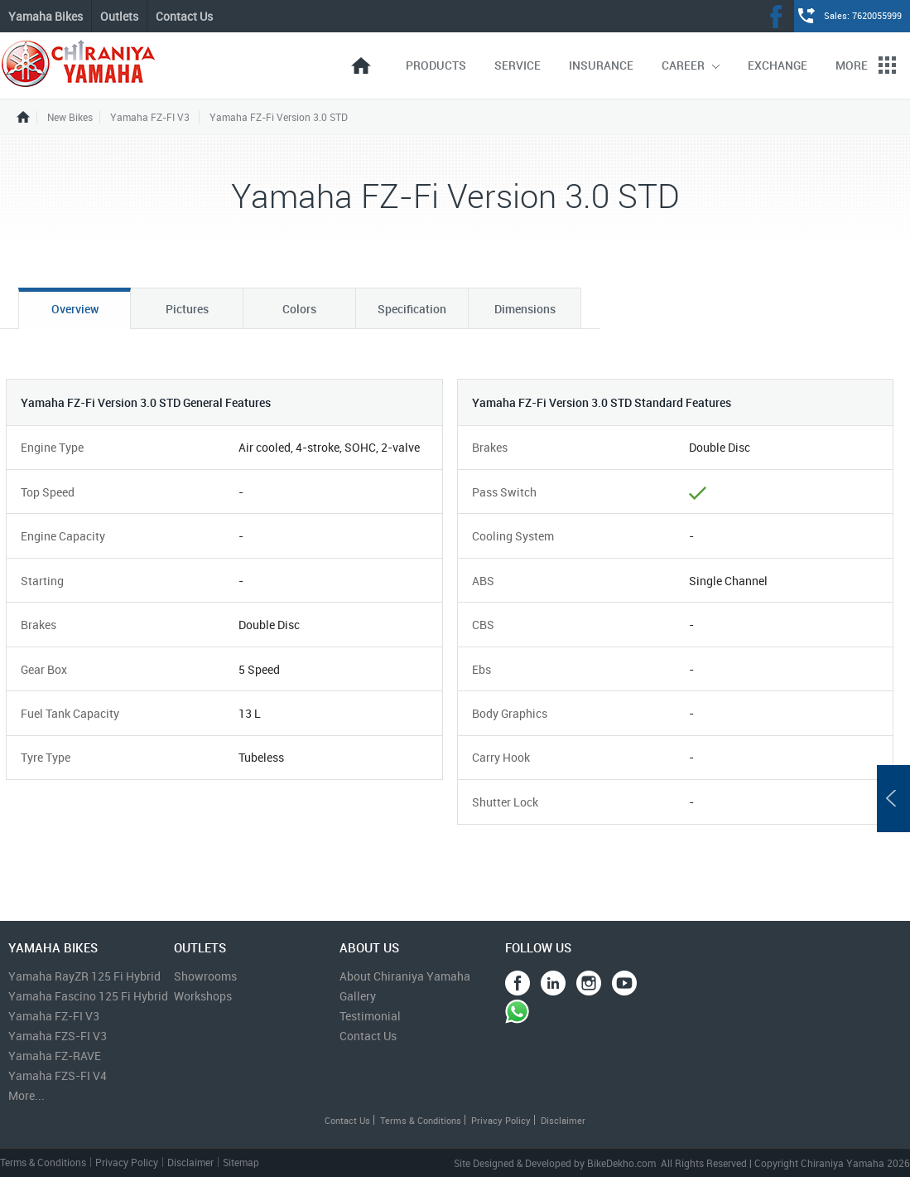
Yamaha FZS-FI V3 (57, 1036)
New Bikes (70, 117)
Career (691, 65)
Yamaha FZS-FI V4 (57, 1075)
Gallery (357, 996)
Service (517, 65)
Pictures (187, 309)
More (865, 65)
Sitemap (241, 1162)
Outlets (119, 16)
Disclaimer (563, 1120)
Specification (412, 309)
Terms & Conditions (420, 1120)
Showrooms (205, 976)
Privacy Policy (501, 1120)
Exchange (777, 65)
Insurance (601, 65)
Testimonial (370, 1016)
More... (26, 1095)
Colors (299, 309)
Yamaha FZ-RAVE (54, 1055)
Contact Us (184, 16)
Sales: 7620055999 (863, 15)
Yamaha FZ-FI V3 (150, 117)
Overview (75, 309)
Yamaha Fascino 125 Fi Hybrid (88, 996)
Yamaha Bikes (45, 16)
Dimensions (525, 309)
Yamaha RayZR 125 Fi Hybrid (84, 976)
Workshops (203, 996)
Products (436, 65)
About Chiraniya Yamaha (404, 976)
